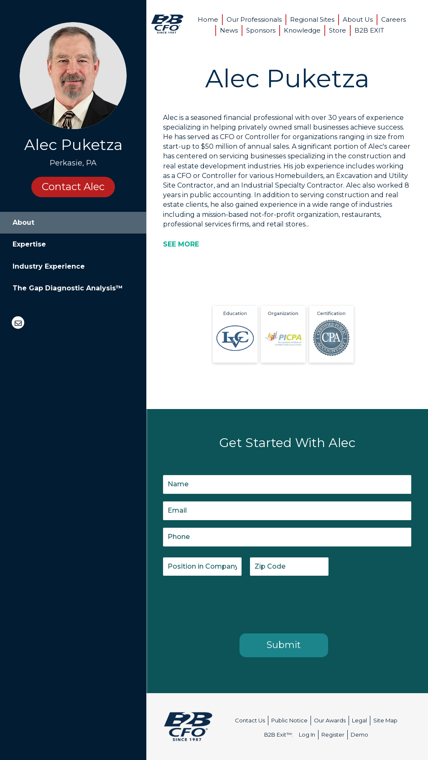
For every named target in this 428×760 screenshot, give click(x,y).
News (229, 30)
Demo (359, 734)
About (23, 222)
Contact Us (250, 720)
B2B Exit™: (278, 734)
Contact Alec (73, 186)
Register (332, 734)
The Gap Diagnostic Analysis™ (68, 288)
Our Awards (330, 720)
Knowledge (302, 30)
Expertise (29, 244)
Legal (359, 720)
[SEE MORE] (181, 244)
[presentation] (226, 603)
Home (208, 19)
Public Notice (289, 720)
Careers (393, 19)
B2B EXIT (369, 30)
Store (337, 30)
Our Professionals (254, 19)
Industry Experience (49, 266)
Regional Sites (312, 19)
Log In (307, 734)
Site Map (385, 720)
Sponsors (260, 30)
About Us (358, 19)
